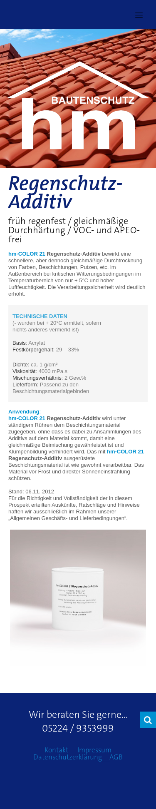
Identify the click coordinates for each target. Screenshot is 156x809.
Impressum (94, 749)
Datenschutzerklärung (67, 757)
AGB (116, 757)
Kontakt (56, 749)
